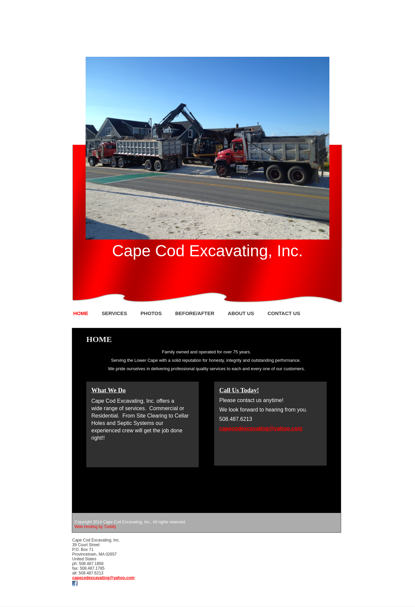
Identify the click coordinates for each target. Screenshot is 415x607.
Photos (151, 313)
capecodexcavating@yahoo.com (103, 577)
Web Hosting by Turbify (95, 526)
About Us (241, 313)
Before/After (195, 313)
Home (80, 313)
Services (114, 313)
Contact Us (284, 313)
